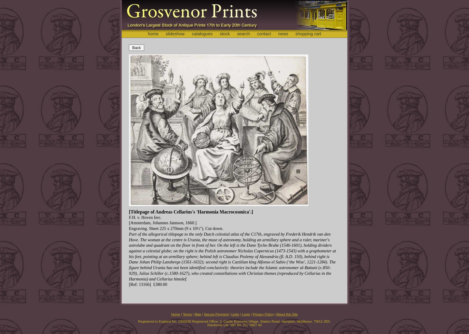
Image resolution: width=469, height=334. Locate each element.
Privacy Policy (263, 314)
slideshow (175, 33)
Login (246, 314)
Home (175, 314)
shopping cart (308, 33)
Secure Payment (216, 314)
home (153, 33)
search (243, 33)
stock (225, 33)
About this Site (287, 314)
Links (235, 314)
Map (198, 314)
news (283, 33)
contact (264, 33)
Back (136, 47)
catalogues (202, 33)
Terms (187, 314)
